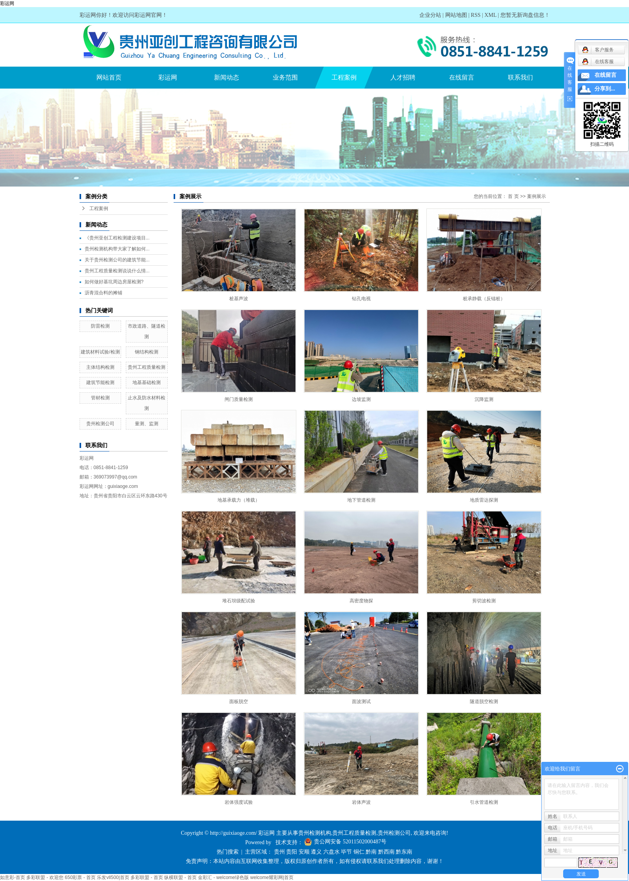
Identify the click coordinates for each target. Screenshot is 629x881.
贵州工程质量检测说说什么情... (117, 271)
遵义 (316, 852)
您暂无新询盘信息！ (525, 15)
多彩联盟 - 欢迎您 (44, 877)
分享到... (605, 89)
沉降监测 (484, 399)
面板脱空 (238, 701)
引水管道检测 (484, 802)
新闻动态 (226, 77)
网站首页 (108, 77)
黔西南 (386, 852)
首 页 (513, 196)
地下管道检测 (361, 500)
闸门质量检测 (239, 399)
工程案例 (344, 77)
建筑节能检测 (100, 382)
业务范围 (285, 77)
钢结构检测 (146, 352)
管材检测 (100, 398)
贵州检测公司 (100, 423)
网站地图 (456, 15)
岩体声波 (361, 802)
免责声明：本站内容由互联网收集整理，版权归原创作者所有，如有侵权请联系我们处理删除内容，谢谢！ (315, 861)
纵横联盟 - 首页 (180, 877)
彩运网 (7, 3)
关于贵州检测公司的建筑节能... (117, 260)
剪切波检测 (484, 601)
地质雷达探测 (484, 500)
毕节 (346, 852)
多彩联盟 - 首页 (147, 877)
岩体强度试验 (239, 802)
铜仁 (358, 852)
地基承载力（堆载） (239, 500)
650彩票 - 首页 (80, 877)
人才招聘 (402, 77)
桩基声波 (238, 298)
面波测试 (361, 701)
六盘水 (331, 852)
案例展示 (536, 196)
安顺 (304, 852)
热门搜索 (228, 852)
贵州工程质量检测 (146, 367)
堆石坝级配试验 (238, 601)
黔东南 (404, 852)
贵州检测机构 (314, 833)
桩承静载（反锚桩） (484, 298)
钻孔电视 (361, 298)
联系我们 (520, 77)
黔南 (371, 852)
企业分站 (430, 15)
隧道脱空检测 (484, 701)
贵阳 (291, 852)
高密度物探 (361, 601)
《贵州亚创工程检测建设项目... (117, 238)
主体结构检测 (100, 367)
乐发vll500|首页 (113, 877)
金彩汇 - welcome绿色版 (223, 877)
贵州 (279, 852)
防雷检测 (100, 326)
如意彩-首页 (12, 877)
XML (490, 15)
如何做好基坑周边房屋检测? (114, 282)
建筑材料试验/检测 (100, 352)
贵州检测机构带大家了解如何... (117, 249)
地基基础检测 (146, 382)
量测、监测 (146, 423)
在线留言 (461, 77)
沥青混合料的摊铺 (103, 292)
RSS (475, 15)
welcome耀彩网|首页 (272, 877)
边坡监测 (361, 399)
